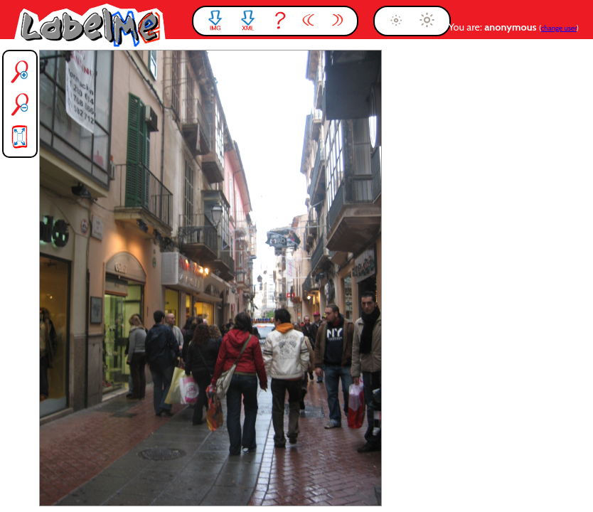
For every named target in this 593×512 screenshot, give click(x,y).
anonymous (511, 27)
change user (559, 28)
